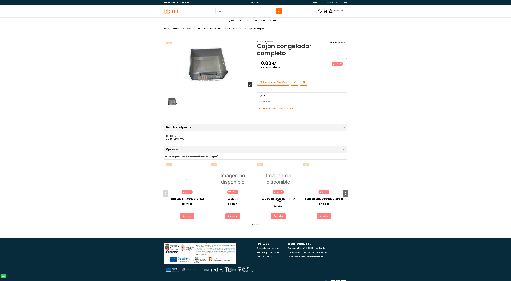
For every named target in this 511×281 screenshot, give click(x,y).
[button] (238, 21)
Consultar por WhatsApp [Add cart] (273, 82)
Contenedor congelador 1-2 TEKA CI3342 (278, 200)
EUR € (330, 2)
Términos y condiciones (268, 252)
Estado (169, 135)
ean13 (169, 139)
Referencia (261, 41)
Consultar (187, 216)
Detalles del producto (255, 127)
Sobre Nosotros (264, 256)
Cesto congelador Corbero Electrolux (324, 199)
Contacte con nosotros (268, 248)
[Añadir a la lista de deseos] (295, 82)
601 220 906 (341, 2)
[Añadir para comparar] (304, 82)
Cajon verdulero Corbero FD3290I (187, 199)
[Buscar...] (279, 11)
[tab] (255, 127)
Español (318, 2)
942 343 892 (255, 2)
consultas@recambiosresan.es (176, 2)
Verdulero (233, 199)
